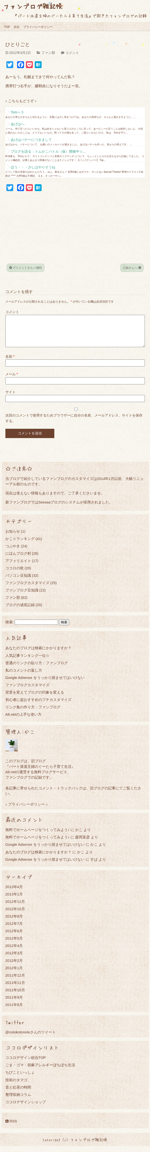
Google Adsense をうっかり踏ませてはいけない (45, 683)
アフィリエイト (18, 566)
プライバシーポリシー (38, 27)
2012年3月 (14, 959)
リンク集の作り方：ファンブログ (32, 713)
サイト (10, 398)
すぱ (94, 865)
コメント (72, 53)
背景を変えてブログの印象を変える (34, 698)
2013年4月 (14, 893)
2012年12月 (15, 907)
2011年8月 (14, 1010)
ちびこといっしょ (20, 1078)
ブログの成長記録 (20, 611)
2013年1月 (14, 900)
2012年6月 (14, 937)
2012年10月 (15, 915)
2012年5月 (14, 944)
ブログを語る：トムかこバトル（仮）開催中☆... (48, 151)
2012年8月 (14, 922)
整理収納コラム (18, 1100)
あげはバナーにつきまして (31, 140)
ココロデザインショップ (25, 1108)
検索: (9, 628)
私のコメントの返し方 (23, 676)
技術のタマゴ (16, 1086)
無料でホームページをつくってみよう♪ (37, 835)
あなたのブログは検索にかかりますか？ (38, 654)
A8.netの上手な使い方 (23, 720)
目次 (17, 27)
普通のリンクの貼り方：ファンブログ (36, 669)
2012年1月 (14, 974)
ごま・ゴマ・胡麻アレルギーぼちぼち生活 (40, 1071)
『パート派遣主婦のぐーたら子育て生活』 (40, 772)
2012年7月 (14, 929)
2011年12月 (15, 981)
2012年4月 (14, 951)
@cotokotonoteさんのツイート (30, 1038)
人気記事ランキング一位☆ (27, 661)
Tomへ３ (17, 112)
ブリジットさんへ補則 (25, 268)
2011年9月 (14, 1003)
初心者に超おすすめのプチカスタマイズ (38, 705)
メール (11, 380)
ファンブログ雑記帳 (32, 6)
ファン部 (48, 53)
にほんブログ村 (18, 559)
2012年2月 (14, 966)
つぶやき (12, 552)
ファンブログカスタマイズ (27, 589)
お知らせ (12, 537)
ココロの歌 (14, 574)
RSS (11, 1127)
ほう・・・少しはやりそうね (33, 167)
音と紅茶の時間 (18, 1093)
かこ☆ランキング (20, 544)
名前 (9, 362)
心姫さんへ (132, 268)
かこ (94, 850)
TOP (7, 27)
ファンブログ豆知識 (21, 596)
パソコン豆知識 (18, 581)
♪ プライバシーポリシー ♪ (26, 810)
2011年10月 (15, 996)
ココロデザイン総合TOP (25, 1063)
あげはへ (17, 124)
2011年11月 (15, 988)
